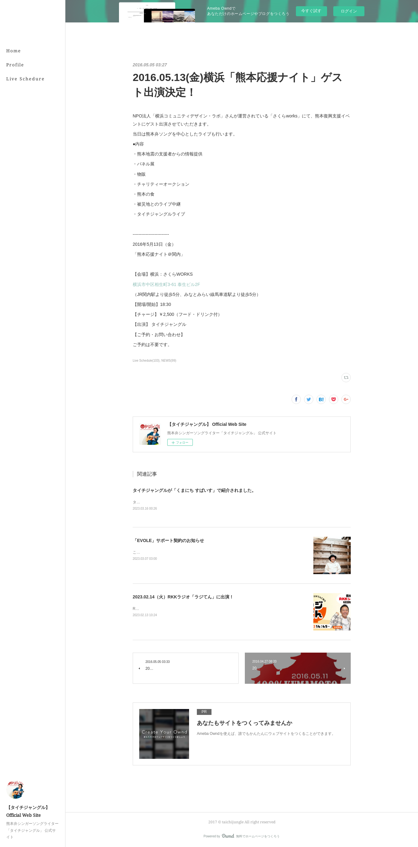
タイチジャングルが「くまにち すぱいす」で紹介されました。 (194, 490)
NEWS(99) (168, 360)
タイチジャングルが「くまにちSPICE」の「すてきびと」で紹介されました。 (198, 502)
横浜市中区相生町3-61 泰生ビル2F (166, 284)
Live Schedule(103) (146, 360)
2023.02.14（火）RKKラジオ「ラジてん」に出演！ (183, 596)
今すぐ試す (311, 10)
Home (13, 51)
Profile (15, 65)
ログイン (349, 11)
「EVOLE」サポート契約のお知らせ (168, 540)
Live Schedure (25, 79)
